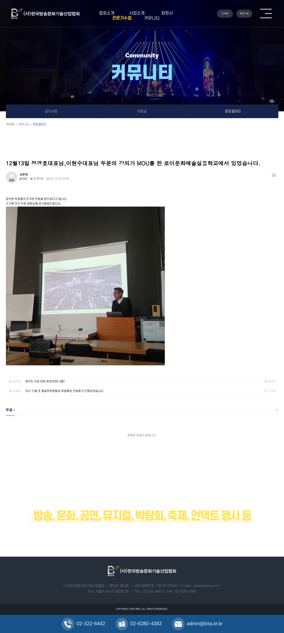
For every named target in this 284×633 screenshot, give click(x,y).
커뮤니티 (152, 18)
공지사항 (51, 111)
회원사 (167, 13)
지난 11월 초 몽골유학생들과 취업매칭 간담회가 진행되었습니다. (64, 391)
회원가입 (244, 13)
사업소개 (137, 13)
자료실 (142, 111)
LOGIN (225, 13)
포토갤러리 (233, 111)
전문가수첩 (121, 18)
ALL (144, 609)
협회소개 (106, 13)
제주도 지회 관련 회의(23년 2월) (44, 381)
